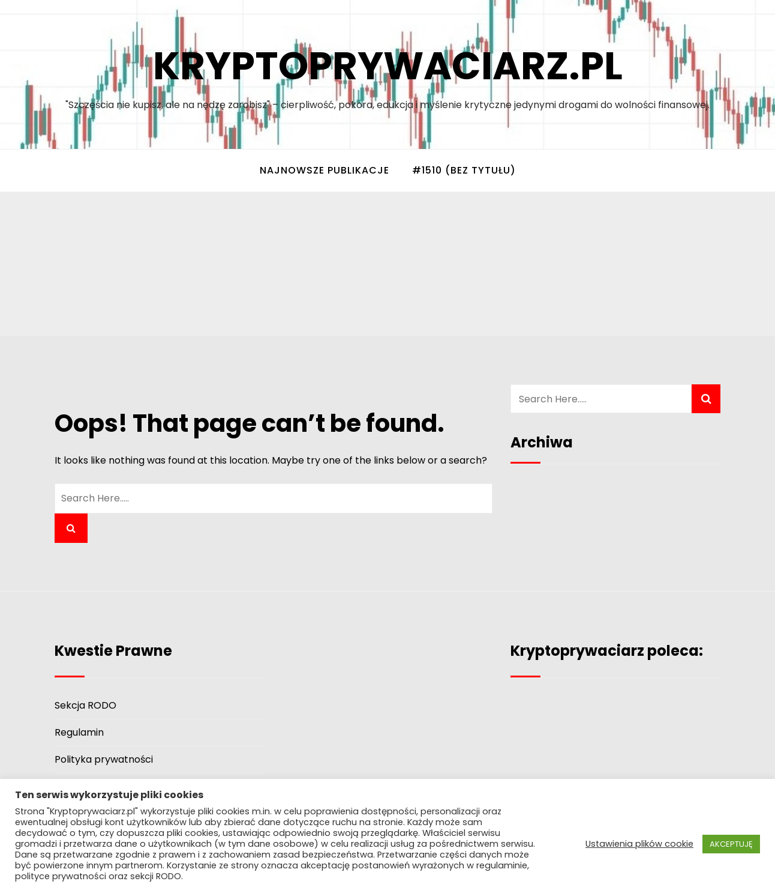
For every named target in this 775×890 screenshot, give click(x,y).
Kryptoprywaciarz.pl (388, 65)
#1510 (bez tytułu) (464, 170)
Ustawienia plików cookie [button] (639, 843)
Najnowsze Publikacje (324, 170)
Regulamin (79, 732)
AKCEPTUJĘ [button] (731, 844)
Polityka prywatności (104, 759)
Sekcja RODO (85, 705)
